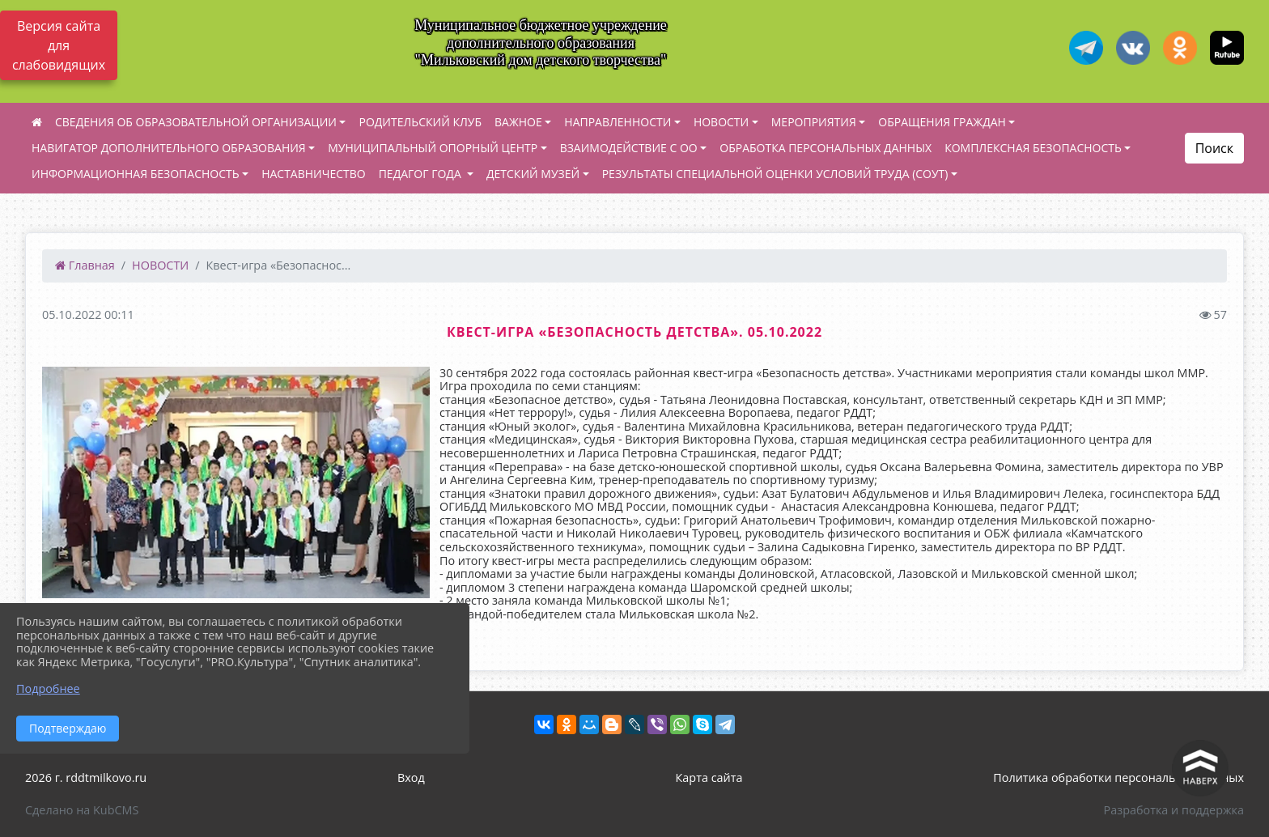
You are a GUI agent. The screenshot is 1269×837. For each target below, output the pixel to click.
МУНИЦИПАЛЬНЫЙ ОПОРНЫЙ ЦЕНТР (432, 147)
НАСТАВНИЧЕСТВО (313, 173)
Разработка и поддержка (1174, 810)
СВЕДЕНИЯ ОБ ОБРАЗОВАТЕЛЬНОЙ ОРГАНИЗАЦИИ (196, 122)
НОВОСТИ (721, 122)
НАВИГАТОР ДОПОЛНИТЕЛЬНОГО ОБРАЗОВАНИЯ (169, 147)
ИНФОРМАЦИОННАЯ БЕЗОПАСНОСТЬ (136, 173)
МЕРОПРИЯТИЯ (813, 122)
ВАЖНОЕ (518, 122)
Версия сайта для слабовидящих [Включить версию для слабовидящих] (58, 45)
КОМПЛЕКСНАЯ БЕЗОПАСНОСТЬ (1033, 147)
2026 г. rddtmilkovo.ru (85, 777)
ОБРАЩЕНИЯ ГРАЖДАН (942, 122)
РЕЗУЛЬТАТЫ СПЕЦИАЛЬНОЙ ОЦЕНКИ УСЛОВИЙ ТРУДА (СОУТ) (775, 173)
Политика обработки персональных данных (1118, 777)
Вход (411, 777)
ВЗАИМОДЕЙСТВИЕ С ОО (629, 147)
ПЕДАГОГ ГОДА (422, 173)
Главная (85, 265)
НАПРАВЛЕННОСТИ (617, 122)
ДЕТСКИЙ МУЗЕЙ (532, 173)
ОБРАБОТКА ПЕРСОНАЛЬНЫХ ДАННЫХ (825, 147)
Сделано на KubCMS (81, 810)
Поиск (1214, 148)
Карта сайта (709, 777)
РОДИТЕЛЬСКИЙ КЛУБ (420, 122)
